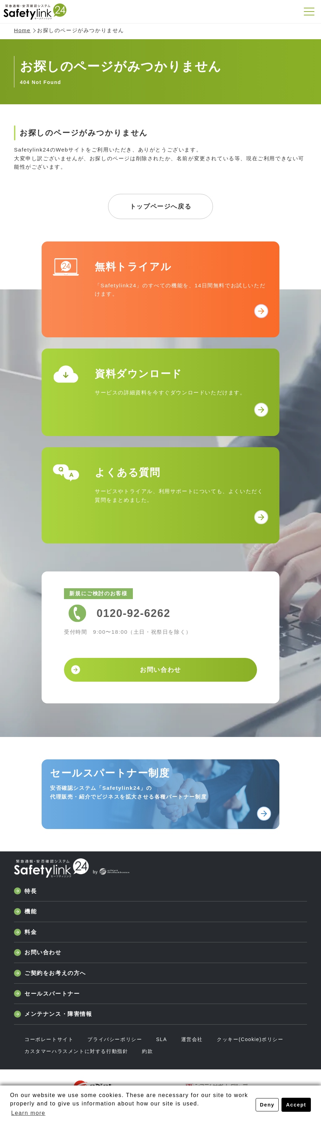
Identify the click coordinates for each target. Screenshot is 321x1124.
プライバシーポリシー (114, 1039)
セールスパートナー (47, 993)
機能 (25, 911)
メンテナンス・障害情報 (53, 1014)
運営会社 (192, 1039)
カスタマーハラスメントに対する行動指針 (76, 1051)
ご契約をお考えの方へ (50, 973)
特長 (25, 890)
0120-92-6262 (133, 613)
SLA (161, 1039)
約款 (147, 1051)
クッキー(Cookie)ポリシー (250, 1039)
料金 (25, 932)
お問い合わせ (38, 952)
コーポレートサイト (48, 1039)
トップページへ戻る (160, 206)
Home (22, 30)
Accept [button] (296, 1105)
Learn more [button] (28, 1113)
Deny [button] (267, 1105)
